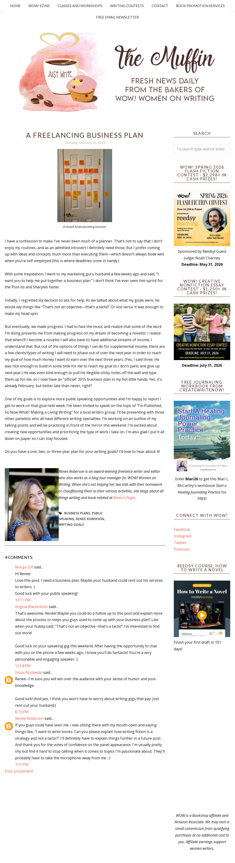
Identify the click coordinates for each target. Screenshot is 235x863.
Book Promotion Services (200, 6)
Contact (160, 6)
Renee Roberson (90, 519)
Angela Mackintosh (31, 606)
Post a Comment (19, 771)
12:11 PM (23, 600)
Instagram (183, 536)
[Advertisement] (202, 732)
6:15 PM (22, 711)
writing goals (71, 524)
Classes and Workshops (80, 6)
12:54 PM (23, 665)
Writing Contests (127, 6)
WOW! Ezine (39, 6)
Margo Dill (24, 567)
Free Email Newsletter (117, 17)
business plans (77, 513)
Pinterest (182, 549)
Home (15, 6)
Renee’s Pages (124, 497)
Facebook (182, 529)
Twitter (180, 542)
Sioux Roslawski (28, 672)
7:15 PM (22, 764)
